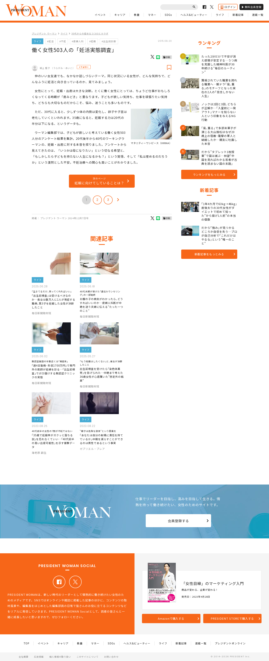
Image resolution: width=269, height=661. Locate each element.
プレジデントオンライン (230, 643)
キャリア (120, 15)
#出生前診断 (109, 41)
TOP (27, 643)
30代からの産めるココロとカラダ (89, 33)
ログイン (228, 7)
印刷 (168, 57)
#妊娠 (92, 41)
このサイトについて (87, 656)
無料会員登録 (251, 7)
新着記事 (238, 15)
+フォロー (84, 66)
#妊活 (50, 41)
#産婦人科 (78, 41)
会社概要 (23, 656)
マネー (152, 15)
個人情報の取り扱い (60, 656)
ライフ (220, 15)
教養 (137, 15)
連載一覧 (257, 15)
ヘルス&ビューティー (194, 15)
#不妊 (62, 41)
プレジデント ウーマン (44, 33)
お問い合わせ (111, 656)
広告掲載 (39, 656)
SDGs (168, 15)
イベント (100, 15)
